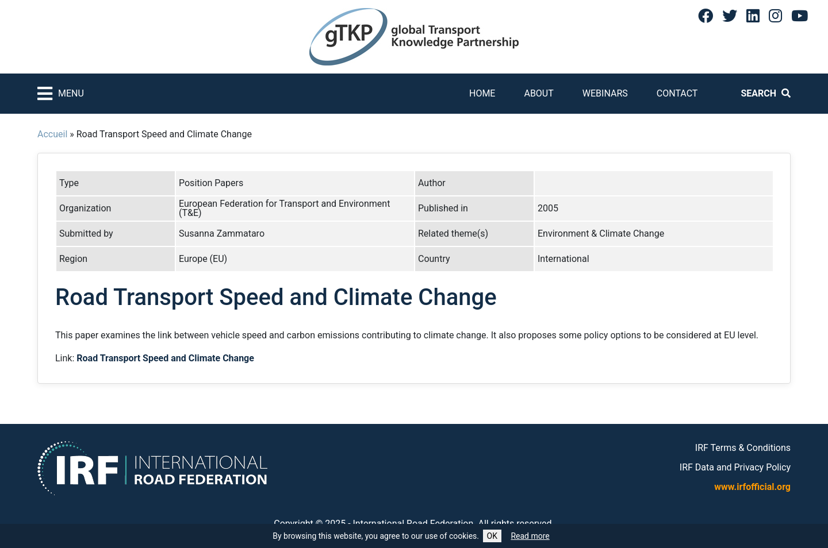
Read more (530, 536)
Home (482, 93)
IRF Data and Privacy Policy (735, 467)
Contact (677, 93)
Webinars (605, 93)
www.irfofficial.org (752, 486)
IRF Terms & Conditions (743, 447)
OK (492, 536)
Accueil (52, 134)
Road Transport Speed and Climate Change (165, 358)
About (538, 93)
